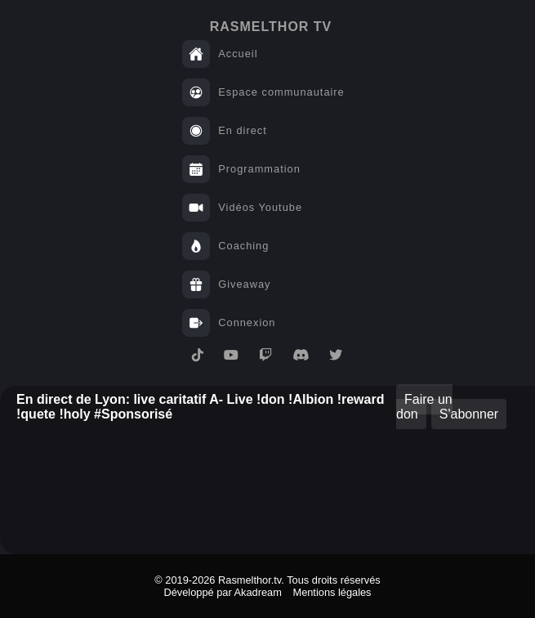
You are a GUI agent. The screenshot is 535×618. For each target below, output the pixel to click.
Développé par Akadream (222, 592)
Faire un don (424, 406)
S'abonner (468, 414)
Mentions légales (331, 592)
